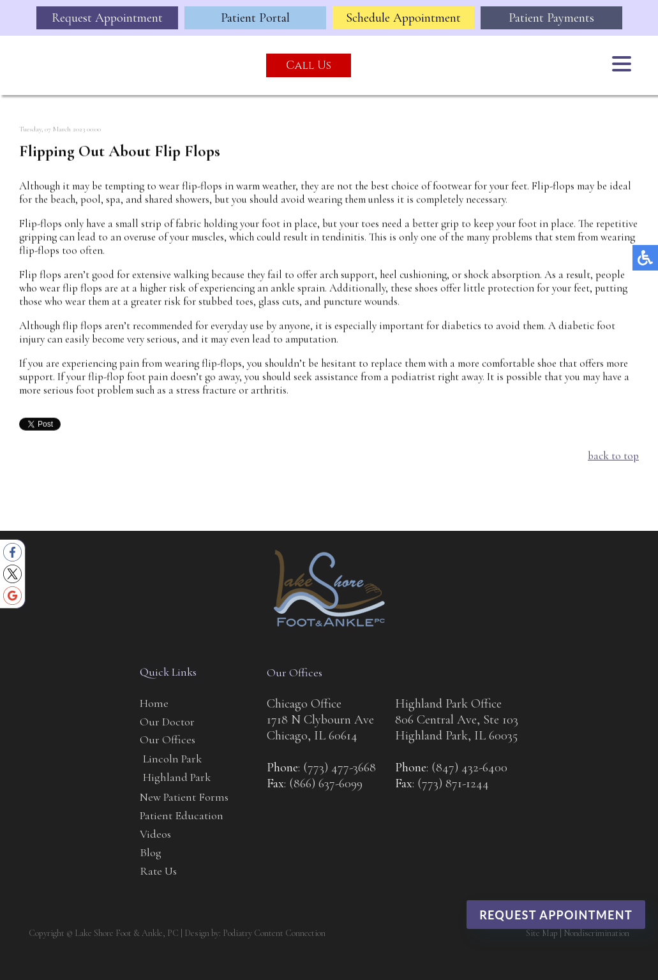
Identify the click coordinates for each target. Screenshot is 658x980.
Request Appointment (107, 18)
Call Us (308, 65)
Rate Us (158, 871)
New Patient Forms (184, 797)
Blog (150, 852)
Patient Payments (551, 18)
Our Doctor (167, 722)
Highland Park (177, 777)
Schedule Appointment (403, 18)
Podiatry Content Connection (274, 933)
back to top (613, 456)
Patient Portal (255, 18)
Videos (155, 834)
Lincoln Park (172, 759)
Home (154, 703)
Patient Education (181, 815)
